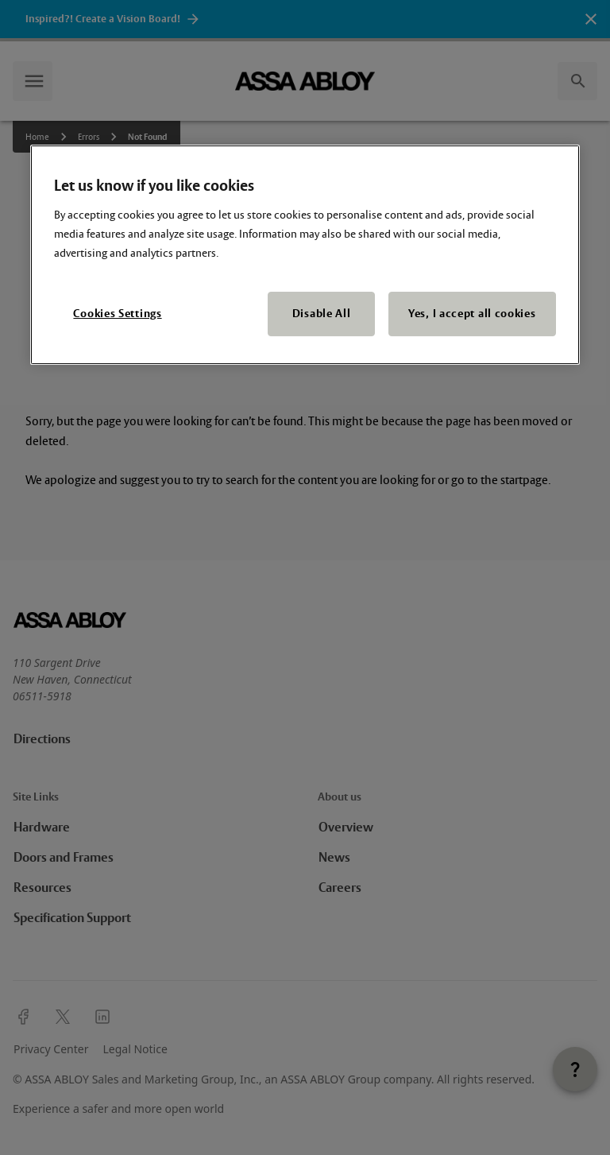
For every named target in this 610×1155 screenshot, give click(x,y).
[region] (304, 255)
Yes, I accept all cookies (472, 313)
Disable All (321, 313)
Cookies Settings (117, 313)
